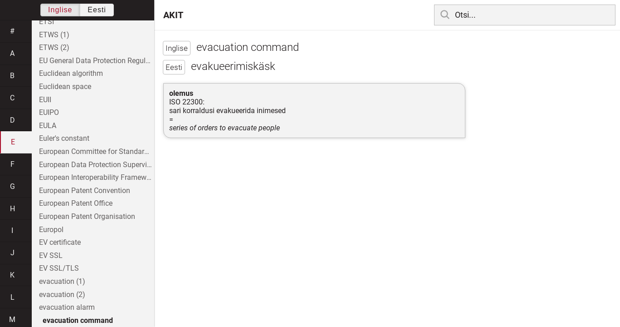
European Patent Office (75, 203)
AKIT (173, 15)
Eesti (97, 10)
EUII (45, 99)
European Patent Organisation (87, 216)
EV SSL (51, 255)
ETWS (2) (54, 47)
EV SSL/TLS (59, 268)
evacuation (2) (62, 294)
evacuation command (78, 320)
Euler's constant (64, 138)
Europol (51, 229)
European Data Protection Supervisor (96, 164)
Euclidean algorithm (71, 73)
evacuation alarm (67, 307)
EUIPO (49, 112)
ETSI (46, 21)
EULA (47, 125)
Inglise (60, 10)
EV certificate (60, 242)
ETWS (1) (54, 34)
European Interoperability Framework (96, 177)
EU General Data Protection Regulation (96, 60)
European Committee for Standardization (96, 151)
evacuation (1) (62, 281)
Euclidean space (65, 86)
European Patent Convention (84, 190)
